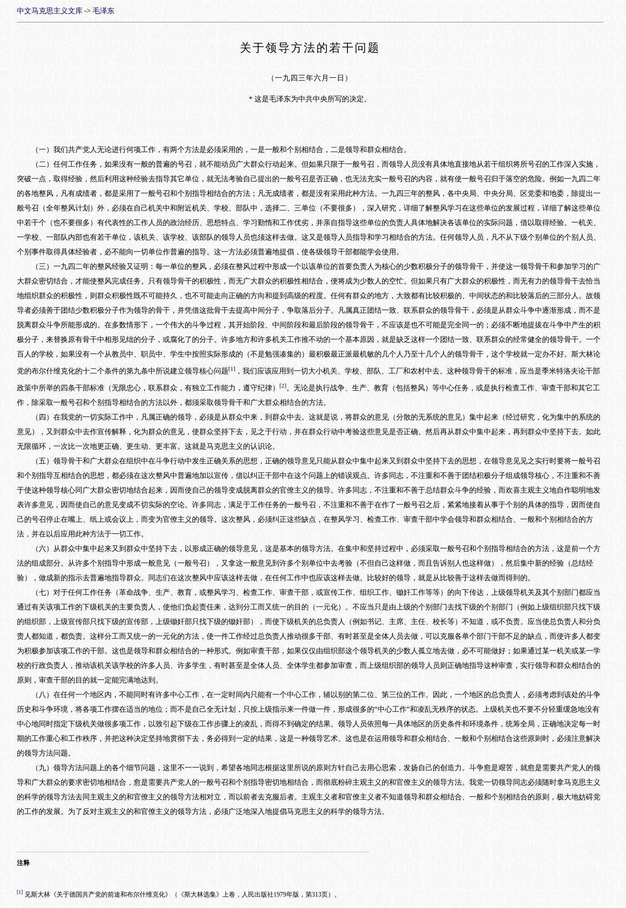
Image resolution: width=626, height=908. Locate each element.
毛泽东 (103, 11)
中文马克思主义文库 (50, 11)
